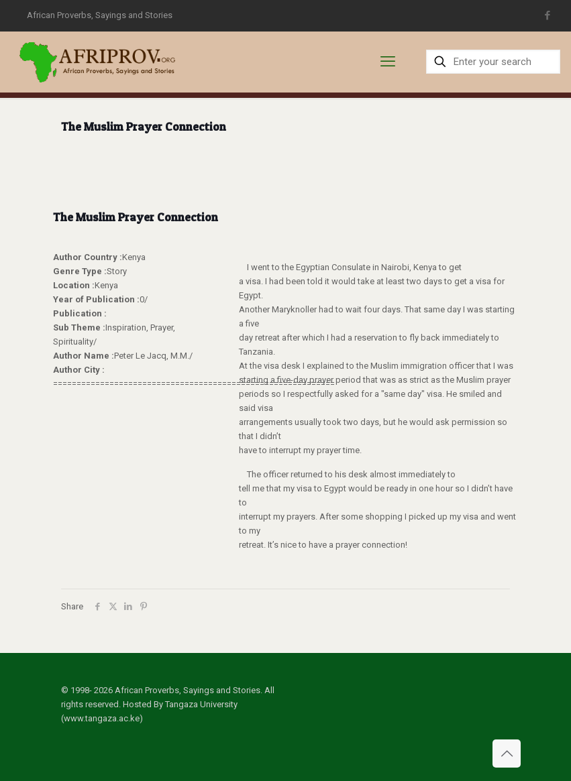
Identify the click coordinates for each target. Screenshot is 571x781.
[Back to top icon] (506, 753)
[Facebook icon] (547, 15)
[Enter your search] (493, 62)
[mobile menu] (387, 61)
